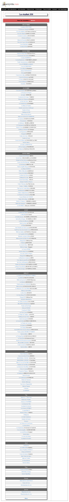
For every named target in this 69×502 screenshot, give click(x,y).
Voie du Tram (19, 158)
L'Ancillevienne (21, 190)
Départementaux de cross (26, 494)
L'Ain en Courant (23, 369)
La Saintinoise (20, 373)
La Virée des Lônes (24, 101)
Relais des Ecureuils (22, 40)
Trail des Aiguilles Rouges (22, 166)
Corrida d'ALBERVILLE (26, 57)
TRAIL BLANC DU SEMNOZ (26, 480)
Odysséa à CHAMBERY (26, 401)
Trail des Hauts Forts (23, 251)
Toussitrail (23, 83)
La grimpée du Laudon (26, 438)
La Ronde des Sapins (22, 212)
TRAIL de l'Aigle (23, 247)
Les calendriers (12, 9)
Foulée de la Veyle (24, 136)
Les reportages (62, 9)
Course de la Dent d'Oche (23, 356)
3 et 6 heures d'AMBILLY (26, 408)
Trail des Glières (26, 142)
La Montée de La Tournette (23, 194)
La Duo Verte (23, 293)
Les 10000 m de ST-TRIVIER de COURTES (26, 275)
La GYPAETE (26, 390)
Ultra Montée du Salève (26, 456)
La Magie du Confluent (23, 314)
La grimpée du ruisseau (26, 406)
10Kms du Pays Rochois (26, 114)
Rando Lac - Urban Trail (26, 397)
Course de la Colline (20, 75)
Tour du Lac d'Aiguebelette (26, 384)
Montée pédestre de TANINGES (24, 284)
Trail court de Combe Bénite (23, 188)
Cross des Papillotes (20, 31)
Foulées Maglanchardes (23, 192)
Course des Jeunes (24, 454)
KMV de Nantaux (22, 146)
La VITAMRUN (20, 205)
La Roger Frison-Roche (20, 266)
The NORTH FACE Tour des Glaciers (22, 329)
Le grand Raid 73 (26, 410)
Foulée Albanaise (24, 353)
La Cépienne (20, 118)
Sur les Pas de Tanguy (20, 219)
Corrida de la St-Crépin (23, 97)
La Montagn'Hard (20, 336)
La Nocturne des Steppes (26, 92)
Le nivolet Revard (24, 432)
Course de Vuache (24, 469)
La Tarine (21, 79)
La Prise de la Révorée (24, 221)
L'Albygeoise (26, 445)
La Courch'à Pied (20, 321)
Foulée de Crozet (26, 138)
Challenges (38, 9)
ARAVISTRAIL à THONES (22, 358)
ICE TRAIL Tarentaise (22, 301)
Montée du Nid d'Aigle (26, 306)
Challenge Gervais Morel (23, 316)
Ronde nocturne (23, 223)
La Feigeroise (23, 325)
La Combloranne (22, 377)
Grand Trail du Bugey (24, 179)
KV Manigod (23, 327)
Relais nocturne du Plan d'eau (22, 238)
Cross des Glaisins (21, 33)
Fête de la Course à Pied (22, 42)
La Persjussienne (22, 131)
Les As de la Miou (23, 245)
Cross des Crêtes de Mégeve (26, 253)
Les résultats (21, 9)
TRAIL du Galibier (20, 232)
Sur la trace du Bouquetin (22, 262)
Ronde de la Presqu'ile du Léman (23, 340)
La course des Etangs (26, 436)
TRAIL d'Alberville (23, 171)
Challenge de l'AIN (26, 112)
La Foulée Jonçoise (19, 216)
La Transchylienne (26, 460)
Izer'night (23, 95)
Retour (33, 20)
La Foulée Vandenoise (26, 417)
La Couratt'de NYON (23, 234)
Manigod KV (23, 240)
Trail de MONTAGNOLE (26, 70)
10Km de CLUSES (26, 458)
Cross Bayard (23, 68)
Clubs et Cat (30, 9)
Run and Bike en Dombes (23, 342)
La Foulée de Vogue (20, 268)
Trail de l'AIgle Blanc (26, 474)
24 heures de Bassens (26, 38)
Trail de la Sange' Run (21, 53)
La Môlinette (20, 149)
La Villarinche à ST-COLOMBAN (22, 288)
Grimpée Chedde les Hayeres (26, 181)
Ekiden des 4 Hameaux (23, 99)
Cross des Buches (22, 81)
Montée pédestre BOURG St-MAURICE (26, 331)
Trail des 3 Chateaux (20, 201)
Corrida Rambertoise (20, 60)
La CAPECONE (24, 447)
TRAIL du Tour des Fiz (21, 280)
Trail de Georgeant (23, 318)
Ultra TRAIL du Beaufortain (24, 303)
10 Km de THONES (26, 308)
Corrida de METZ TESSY (26, 27)
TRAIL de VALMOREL (26, 290)
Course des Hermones (24, 77)
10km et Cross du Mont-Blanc (22, 362)
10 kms (22, 73)
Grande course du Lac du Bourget (26, 108)
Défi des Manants (26, 386)
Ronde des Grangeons (20, 203)
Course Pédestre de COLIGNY (26, 197)
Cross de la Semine (20, 90)
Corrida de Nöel (23, 46)
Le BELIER (23, 214)
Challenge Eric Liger (23, 177)
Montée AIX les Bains (23, 199)
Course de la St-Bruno (20, 140)
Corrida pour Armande (23, 29)
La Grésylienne (22, 164)
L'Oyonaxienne (23, 121)
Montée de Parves (24, 412)
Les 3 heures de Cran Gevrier (26, 423)
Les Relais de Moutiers (26, 105)
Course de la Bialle (23, 173)
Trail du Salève (26, 434)
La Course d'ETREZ (26, 249)
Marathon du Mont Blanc (22, 364)
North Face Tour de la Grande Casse (22, 229)
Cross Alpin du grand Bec (22, 260)
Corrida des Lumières (22, 35)
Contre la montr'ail (22, 344)
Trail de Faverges (26, 375)
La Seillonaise (21, 123)
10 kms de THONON (26, 452)
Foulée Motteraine (22, 184)
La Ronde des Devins (24, 175)
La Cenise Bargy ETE (21, 295)
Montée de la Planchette (20, 264)
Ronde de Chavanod (26, 379)
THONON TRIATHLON (26, 299)
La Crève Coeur (23, 312)
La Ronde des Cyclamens (24, 258)
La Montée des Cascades (26, 323)
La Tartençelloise (26, 425)
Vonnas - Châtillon (24, 186)
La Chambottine (19, 427)
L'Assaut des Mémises (23, 371)
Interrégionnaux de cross (26, 485)
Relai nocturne (19, 286)
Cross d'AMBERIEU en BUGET (26, 64)
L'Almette (23, 242)
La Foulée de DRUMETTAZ (26, 144)
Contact (54, 9)
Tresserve (26, 421)
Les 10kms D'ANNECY (26, 168)
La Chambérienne (23, 103)
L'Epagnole (23, 133)
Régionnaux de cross (26, 492)
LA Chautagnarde (20, 125)
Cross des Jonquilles (21, 430)
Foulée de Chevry (26, 110)
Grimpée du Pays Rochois (21, 160)
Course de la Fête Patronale (23, 162)
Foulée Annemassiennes (23, 62)
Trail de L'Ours (19, 127)
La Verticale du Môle (26, 404)
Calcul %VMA (47, 9)
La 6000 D (21, 277)
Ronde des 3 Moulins (26, 399)
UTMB (22, 225)
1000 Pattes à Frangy (26, 471)
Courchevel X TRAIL (26, 310)
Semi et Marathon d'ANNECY (26, 449)
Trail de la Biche (24, 334)
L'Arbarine (26, 388)
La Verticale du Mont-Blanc (23, 366)
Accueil (4, 9)
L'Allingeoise (26, 414)
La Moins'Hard (21, 338)
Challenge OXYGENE (23, 129)
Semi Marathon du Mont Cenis (21, 227)
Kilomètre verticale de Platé (24, 236)
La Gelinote (22, 282)
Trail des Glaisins (26, 462)
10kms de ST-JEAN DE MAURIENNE (26, 116)
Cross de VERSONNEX (26, 66)
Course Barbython (24, 44)
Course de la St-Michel (24, 155)
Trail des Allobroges (26, 382)
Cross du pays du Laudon (23, 55)
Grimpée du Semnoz (26, 419)
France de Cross (26, 483)
